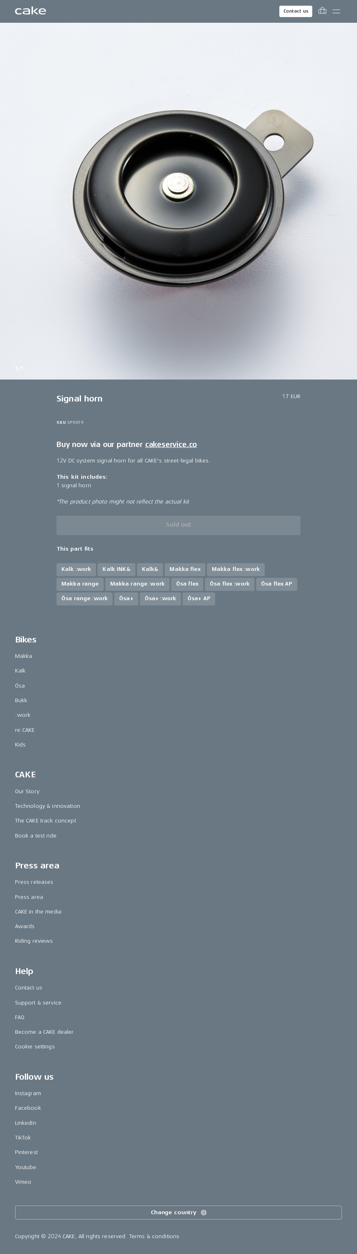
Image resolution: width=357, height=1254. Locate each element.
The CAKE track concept (45, 821)
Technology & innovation (47, 806)
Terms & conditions (154, 1236)
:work (23, 715)
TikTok (23, 1138)
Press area (29, 897)
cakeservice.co (171, 444)
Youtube (26, 1167)
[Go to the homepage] (30, 11)
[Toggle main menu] (336, 11)
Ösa (20, 686)
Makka (24, 656)
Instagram (28, 1093)
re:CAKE (25, 730)
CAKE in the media (38, 912)
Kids (20, 745)
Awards (25, 926)
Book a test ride (36, 836)
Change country (179, 1212)
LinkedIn (25, 1123)
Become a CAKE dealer (44, 1032)
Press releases (34, 882)
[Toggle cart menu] (322, 11)
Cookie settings (35, 1047)
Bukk (21, 700)
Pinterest (26, 1152)
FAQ (19, 1017)
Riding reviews (34, 941)
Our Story (27, 791)
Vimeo (23, 1182)
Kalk (20, 671)
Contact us (296, 11)
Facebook (28, 1108)
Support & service (38, 1003)
